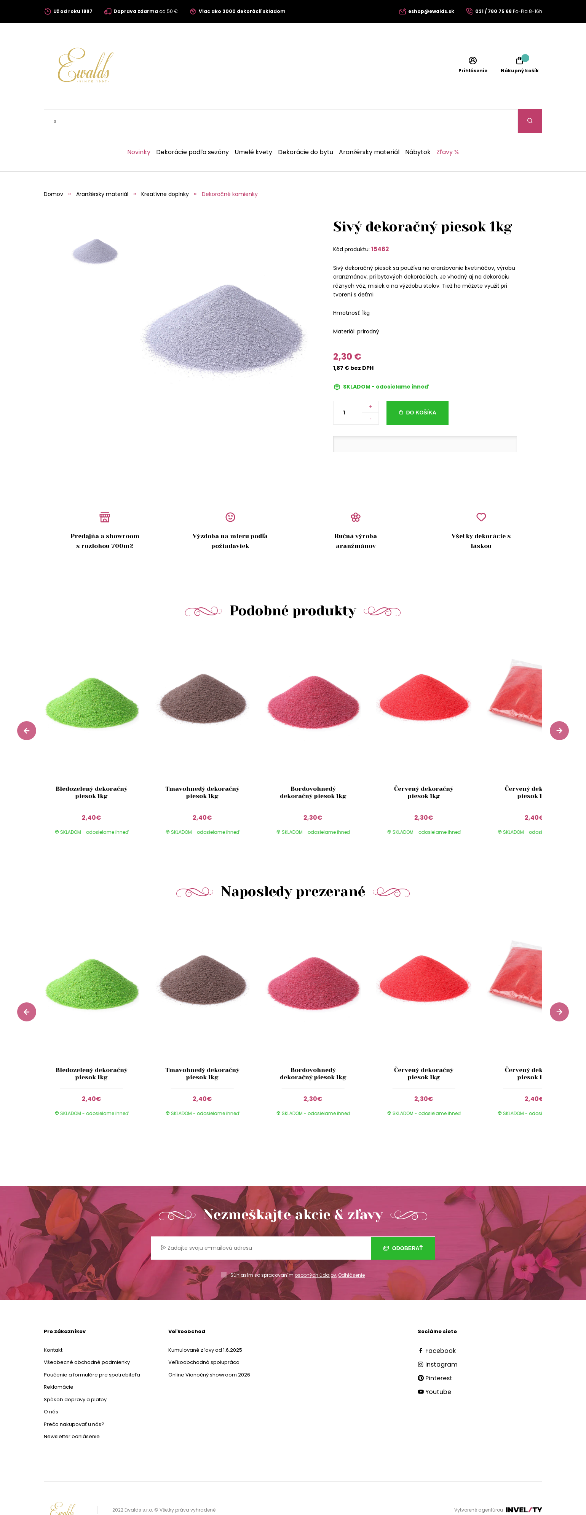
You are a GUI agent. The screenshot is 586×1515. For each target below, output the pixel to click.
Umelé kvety (253, 128)
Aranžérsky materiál (369, 128)
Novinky (138, 128)
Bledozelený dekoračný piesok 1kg (92, 768)
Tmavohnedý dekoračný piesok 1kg (202, 768)
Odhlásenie (351, 1251)
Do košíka (421, 389)
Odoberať (403, 1224)
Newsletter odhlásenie (72, 1412)
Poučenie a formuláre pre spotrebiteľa (92, 1350)
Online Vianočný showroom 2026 (209, 1350)
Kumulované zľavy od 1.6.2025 (205, 1326)
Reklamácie (58, 1363)
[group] (99, 717)
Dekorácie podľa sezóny (192, 128)
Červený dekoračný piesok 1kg (423, 768)
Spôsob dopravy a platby (75, 1375)
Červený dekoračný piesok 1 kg (534, 768)
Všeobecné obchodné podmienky (87, 1338)
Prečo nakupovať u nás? (74, 1400)
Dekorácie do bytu (305, 128)
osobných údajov (315, 1251)
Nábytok (418, 128)
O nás (51, 1387)
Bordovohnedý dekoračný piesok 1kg (313, 768)
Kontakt (53, 1326)
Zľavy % (447, 128)
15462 (380, 225)
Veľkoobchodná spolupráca (204, 1338)
